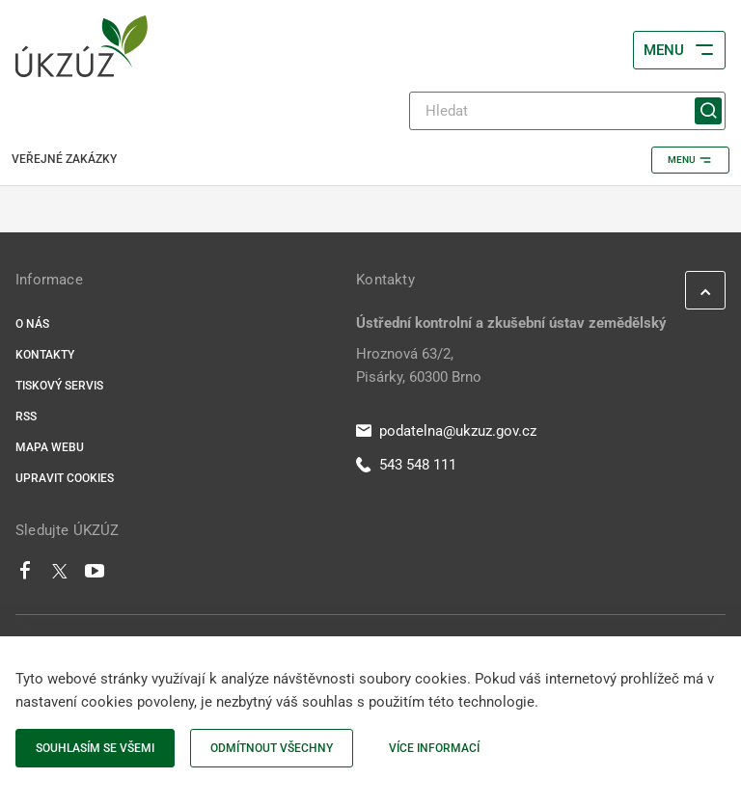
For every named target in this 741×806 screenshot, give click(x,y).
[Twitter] (59, 575)
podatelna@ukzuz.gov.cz (446, 431)
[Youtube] (95, 575)
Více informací (434, 748)
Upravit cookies (64, 478)
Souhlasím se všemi (95, 748)
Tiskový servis (59, 385)
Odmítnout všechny (271, 748)
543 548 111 (406, 464)
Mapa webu (49, 447)
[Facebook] (25, 575)
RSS (26, 416)
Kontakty (44, 355)
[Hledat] (567, 111)
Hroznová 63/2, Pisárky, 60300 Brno (418, 365)
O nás (32, 324)
